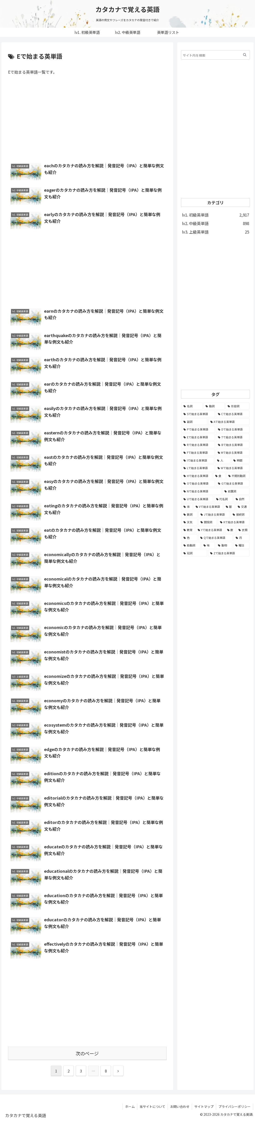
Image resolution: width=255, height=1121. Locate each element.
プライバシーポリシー (234, 1106)
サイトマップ (204, 1106)
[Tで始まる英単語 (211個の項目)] (232, 437)
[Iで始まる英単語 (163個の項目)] (197, 460)
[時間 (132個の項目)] (240, 460)
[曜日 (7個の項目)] (241, 545)
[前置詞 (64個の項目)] (235, 491)
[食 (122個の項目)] (219, 475)
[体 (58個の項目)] (186, 506)
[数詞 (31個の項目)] (189, 514)
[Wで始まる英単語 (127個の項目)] (232, 468)
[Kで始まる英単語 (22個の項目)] (233, 522)
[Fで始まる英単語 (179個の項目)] (198, 452)
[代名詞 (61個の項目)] (223, 499)
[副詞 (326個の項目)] (194, 421)
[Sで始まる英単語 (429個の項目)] (198, 413)
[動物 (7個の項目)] (224, 545)
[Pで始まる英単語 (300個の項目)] (198, 429)
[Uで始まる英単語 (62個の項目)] (197, 499)
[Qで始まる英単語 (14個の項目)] (215, 537)
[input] (215, 55)
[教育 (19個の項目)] (188, 529)
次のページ (87, 1053)
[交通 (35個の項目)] (242, 506)
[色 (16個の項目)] (189, 537)
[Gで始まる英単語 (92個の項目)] (232, 483)
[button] (245, 55)
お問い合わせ (179, 1106)
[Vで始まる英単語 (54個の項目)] (208, 506)
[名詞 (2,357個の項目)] (192, 406)
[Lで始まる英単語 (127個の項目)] (197, 468)
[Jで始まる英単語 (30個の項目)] (214, 514)
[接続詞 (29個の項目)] (240, 514)
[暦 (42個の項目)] (229, 506)
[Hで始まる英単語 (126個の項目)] (196, 475)
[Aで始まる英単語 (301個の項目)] (228, 421)
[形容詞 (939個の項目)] (237, 406)
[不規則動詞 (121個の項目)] (237, 475)
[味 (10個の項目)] (208, 545)
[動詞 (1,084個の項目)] (214, 406)
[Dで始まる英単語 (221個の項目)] (232, 429)
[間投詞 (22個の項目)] (207, 522)
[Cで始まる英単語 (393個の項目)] (232, 413)
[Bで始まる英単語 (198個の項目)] (232, 444)
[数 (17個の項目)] (230, 529)
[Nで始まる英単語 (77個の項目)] (201, 491)
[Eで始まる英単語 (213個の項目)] (198, 437)
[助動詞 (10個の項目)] (191, 545)
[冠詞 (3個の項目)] (194, 553)
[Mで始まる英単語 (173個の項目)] (232, 452)
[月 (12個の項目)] (241, 537)
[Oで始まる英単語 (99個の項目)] (198, 483)
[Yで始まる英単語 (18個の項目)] (210, 529)
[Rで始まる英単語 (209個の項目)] (198, 444)
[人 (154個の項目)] (222, 460)
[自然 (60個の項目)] (241, 499)
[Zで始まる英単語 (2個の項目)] (228, 553)
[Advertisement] (87, 120)
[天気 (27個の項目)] (189, 522)
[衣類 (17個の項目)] (242, 529)
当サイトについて (152, 1106)
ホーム (130, 1106)
